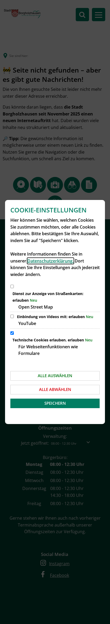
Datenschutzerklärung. (50, 261)
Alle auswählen (55, 375)
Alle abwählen (55, 389)
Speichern (55, 403)
